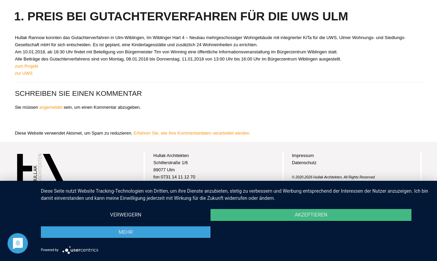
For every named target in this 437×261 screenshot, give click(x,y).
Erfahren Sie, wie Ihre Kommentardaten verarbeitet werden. (192, 133)
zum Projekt (26, 66)
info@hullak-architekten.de (179, 191)
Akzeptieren (235, 232)
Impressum (303, 155)
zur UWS (24, 73)
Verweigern (99, 232)
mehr (372, 232)
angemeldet (50, 107)
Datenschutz (304, 162)
